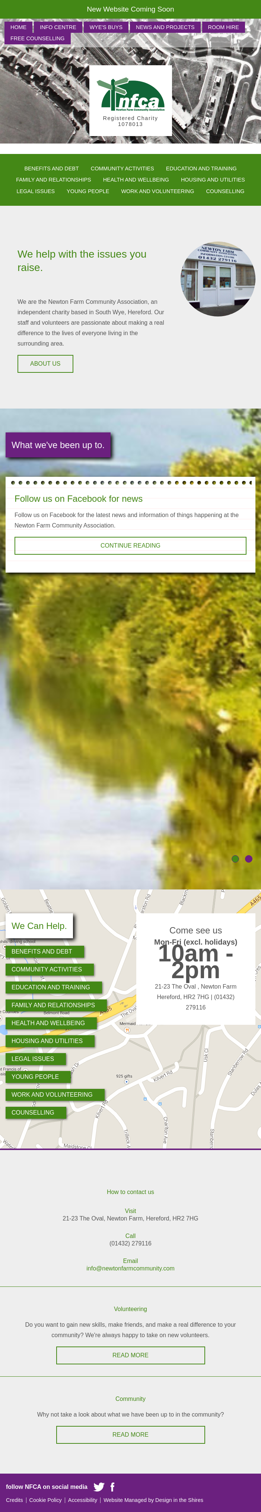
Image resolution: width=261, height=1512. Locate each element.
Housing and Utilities (213, 180)
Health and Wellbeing (136, 180)
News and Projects (165, 27)
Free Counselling (37, 38)
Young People (88, 191)
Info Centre (58, 27)
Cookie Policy (45, 1500)
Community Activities (122, 168)
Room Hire (223, 27)
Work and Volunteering (157, 191)
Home (18, 27)
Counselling (225, 191)
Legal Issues (35, 191)
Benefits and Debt (51, 168)
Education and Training (201, 168)
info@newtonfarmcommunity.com (130, 1268)
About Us (45, 363)
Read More (130, 1355)
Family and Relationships (53, 180)
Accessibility (82, 1500)
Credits (14, 1500)
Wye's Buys (106, 27)
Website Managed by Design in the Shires (153, 1500)
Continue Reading (130, 545)
